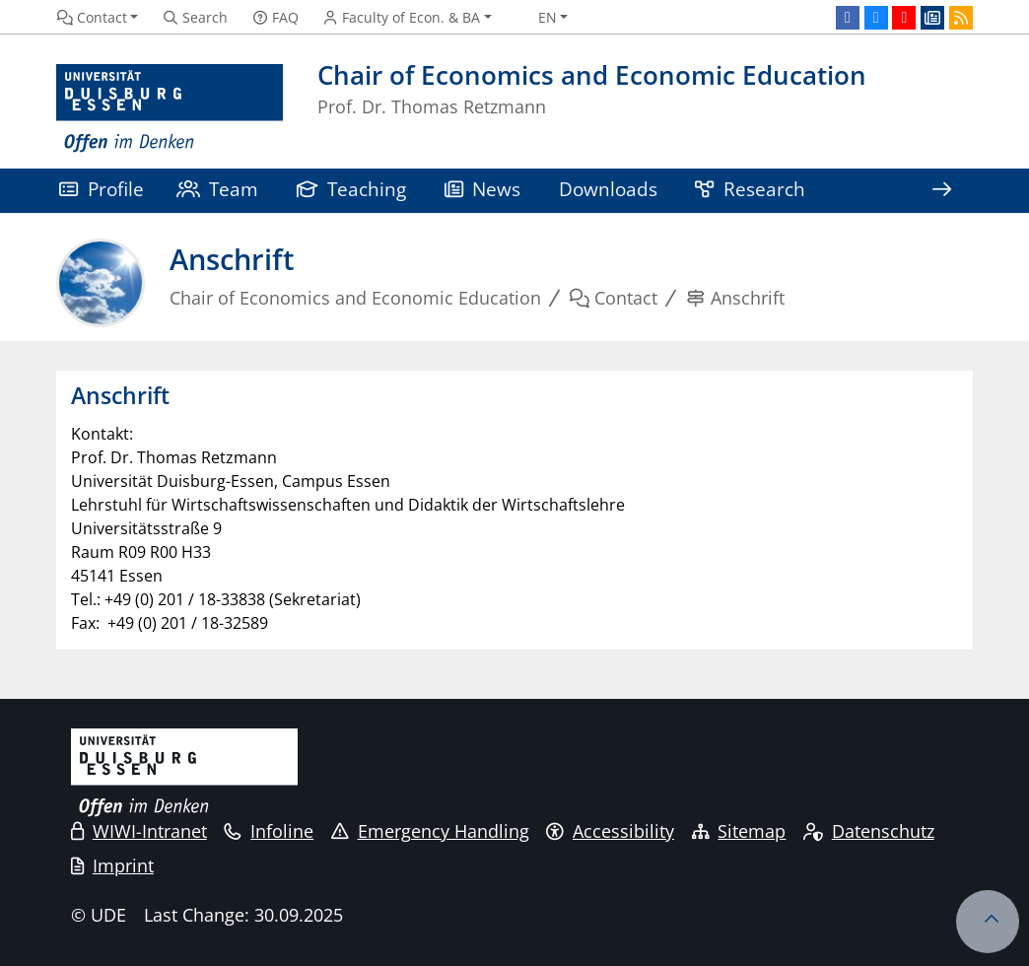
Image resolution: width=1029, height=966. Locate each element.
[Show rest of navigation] (941, 191)
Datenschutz (868, 831)
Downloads (608, 188)
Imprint (112, 865)
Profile (101, 188)
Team (217, 188)
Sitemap (739, 831)
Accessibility (610, 831)
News (483, 188)
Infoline (268, 831)
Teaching (352, 188)
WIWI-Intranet (139, 831)
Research (750, 188)
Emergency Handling (430, 831)
